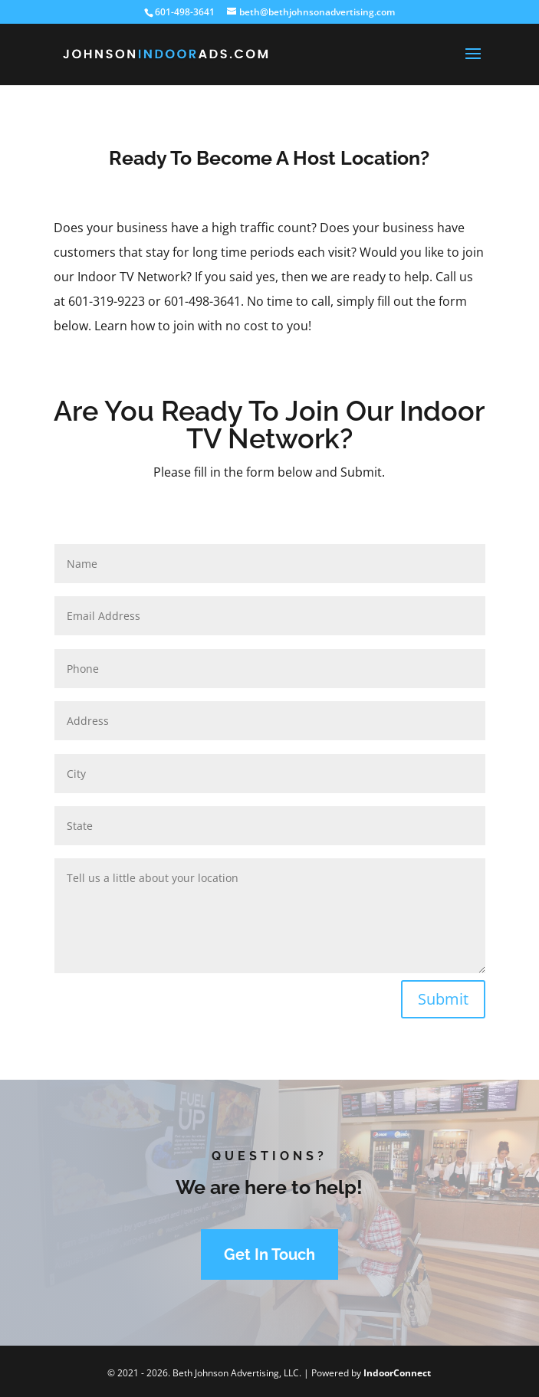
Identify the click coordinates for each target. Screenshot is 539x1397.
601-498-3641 (185, 11)
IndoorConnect (397, 1372)
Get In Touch (269, 1254)
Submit (443, 999)
